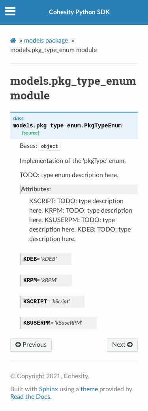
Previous (31, 345)
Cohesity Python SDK (79, 12)
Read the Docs (30, 397)
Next (122, 345)
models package (46, 40)
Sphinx (48, 389)
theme (89, 389)
